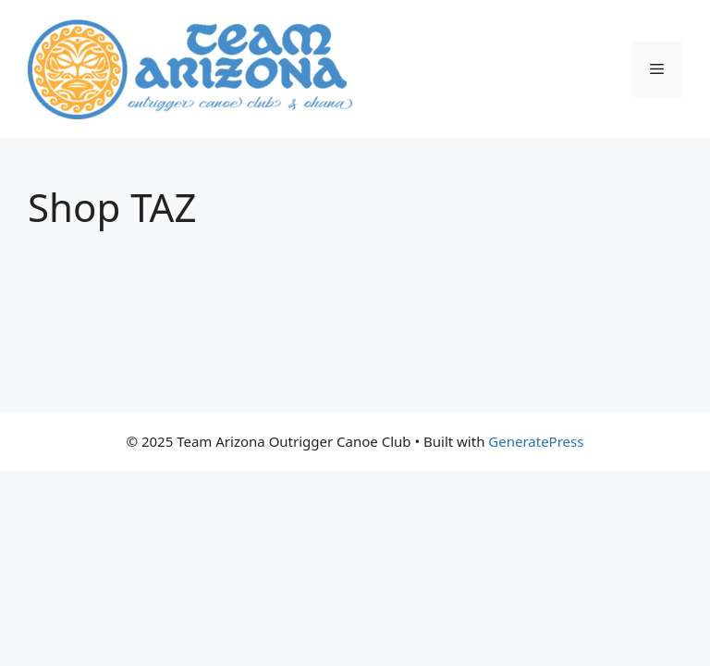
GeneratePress (535, 441)
